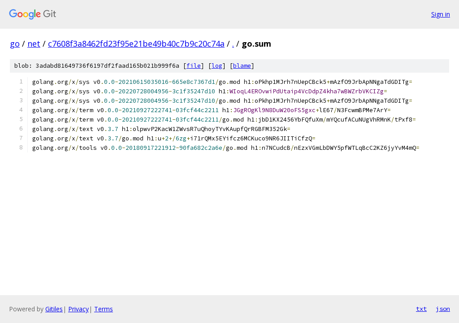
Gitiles (54, 309)
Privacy (78, 309)
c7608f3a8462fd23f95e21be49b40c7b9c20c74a (136, 43)
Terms (103, 309)
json (443, 309)
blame (242, 66)
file (193, 66)
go (15, 43)
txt (421, 309)
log (217, 66)
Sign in (440, 14)
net (33, 43)
